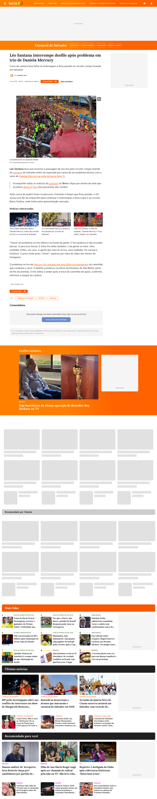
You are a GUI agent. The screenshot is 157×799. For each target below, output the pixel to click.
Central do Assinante (128, 3)
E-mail (145, 3)
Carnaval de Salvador (25, 298)
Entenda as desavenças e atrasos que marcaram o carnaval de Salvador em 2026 (58, 703)
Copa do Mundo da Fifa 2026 (23, 615)
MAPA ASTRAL (39, 3)
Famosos (5, 764)
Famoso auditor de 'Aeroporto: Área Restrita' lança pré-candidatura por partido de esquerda (19, 770)
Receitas (95, 650)
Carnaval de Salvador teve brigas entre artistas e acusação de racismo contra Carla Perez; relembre (104, 722)
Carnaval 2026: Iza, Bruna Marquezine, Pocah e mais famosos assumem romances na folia (65, 722)
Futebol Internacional (22, 633)
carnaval (17, 172)
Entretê (41, 298)
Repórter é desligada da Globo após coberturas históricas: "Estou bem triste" (97, 770)
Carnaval (52, 298)
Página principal (16, 3)
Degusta (56, 650)
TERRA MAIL (52, 3)
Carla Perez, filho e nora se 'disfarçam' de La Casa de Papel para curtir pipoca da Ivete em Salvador (27, 722)
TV (80, 764)
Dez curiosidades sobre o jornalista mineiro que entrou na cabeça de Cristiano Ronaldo (105, 789)
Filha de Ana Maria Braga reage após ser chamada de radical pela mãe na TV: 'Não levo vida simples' (58, 770)
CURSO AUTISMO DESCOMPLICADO (73, 3)
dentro (26, 187)
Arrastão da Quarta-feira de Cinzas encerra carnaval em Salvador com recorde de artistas (95, 703)
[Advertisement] (136, 722)
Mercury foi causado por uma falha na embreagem (61, 264)
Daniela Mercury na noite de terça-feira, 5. (42, 176)
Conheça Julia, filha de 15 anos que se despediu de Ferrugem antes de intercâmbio (27, 789)
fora (35, 187)
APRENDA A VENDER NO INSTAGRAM (102, 3)
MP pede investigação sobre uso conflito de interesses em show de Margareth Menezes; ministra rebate (20, 703)
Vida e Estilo (96, 615)
